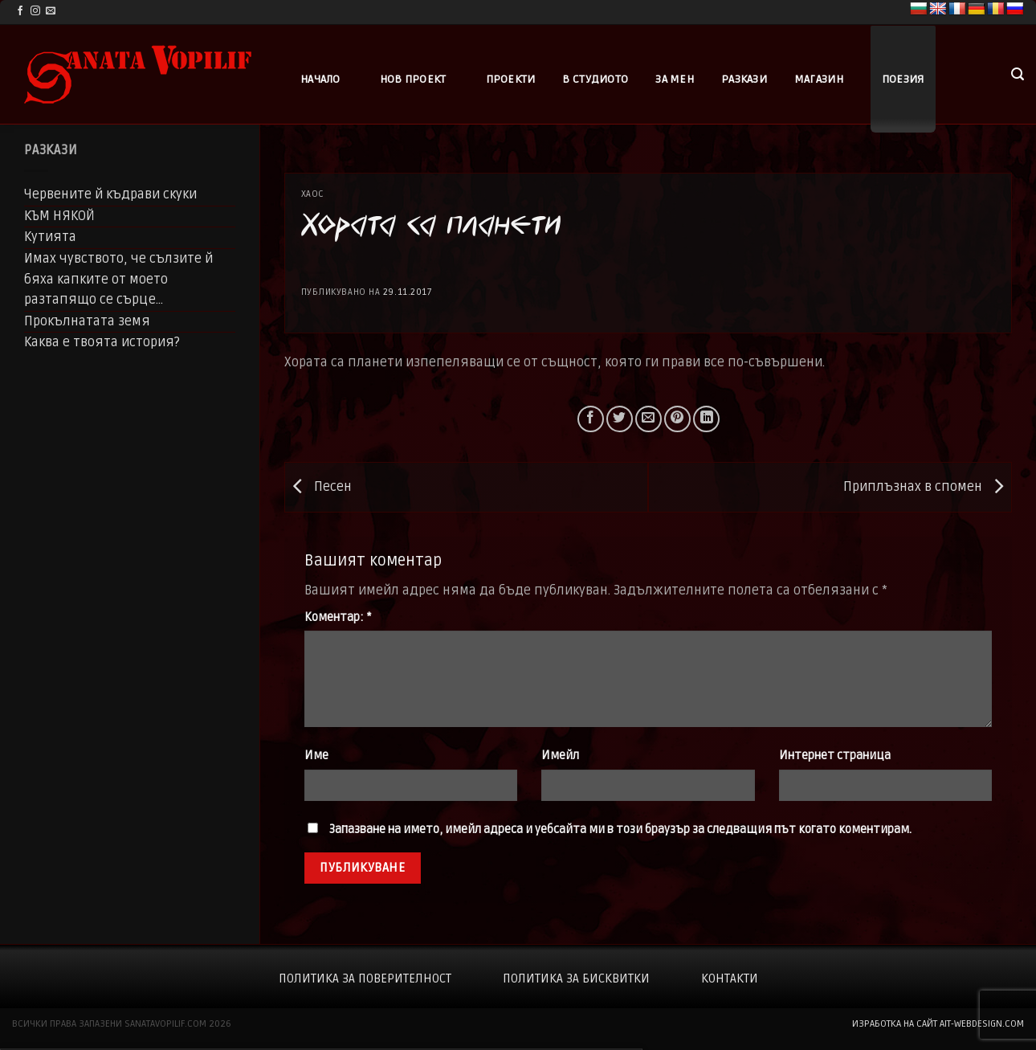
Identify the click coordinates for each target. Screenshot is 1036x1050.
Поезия (903, 79)
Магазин (818, 79)
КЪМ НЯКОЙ (59, 216)
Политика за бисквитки (576, 978)
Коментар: (337, 617)
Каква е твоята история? (102, 342)
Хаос (312, 194)
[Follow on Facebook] (20, 11)
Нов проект (413, 79)
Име (316, 755)
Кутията (50, 237)
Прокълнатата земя (87, 321)
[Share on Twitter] (619, 419)
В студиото (595, 79)
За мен (674, 79)
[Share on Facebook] (590, 419)
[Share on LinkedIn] (706, 419)
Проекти (511, 79)
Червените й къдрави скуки (110, 194)
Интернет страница (835, 755)
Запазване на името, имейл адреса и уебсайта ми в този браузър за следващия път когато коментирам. (620, 829)
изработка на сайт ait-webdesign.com (938, 1024)
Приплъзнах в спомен (927, 487)
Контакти (729, 978)
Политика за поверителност (365, 978)
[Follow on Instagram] (35, 11)
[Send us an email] (50, 11)
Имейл (560, 755)
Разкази (744, 79)
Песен (318, 487)
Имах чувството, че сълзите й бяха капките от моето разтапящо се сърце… (118, 279)
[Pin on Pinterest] (677, 419)
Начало (320, 79)
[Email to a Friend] (648, 419)
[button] (1017, 74)
